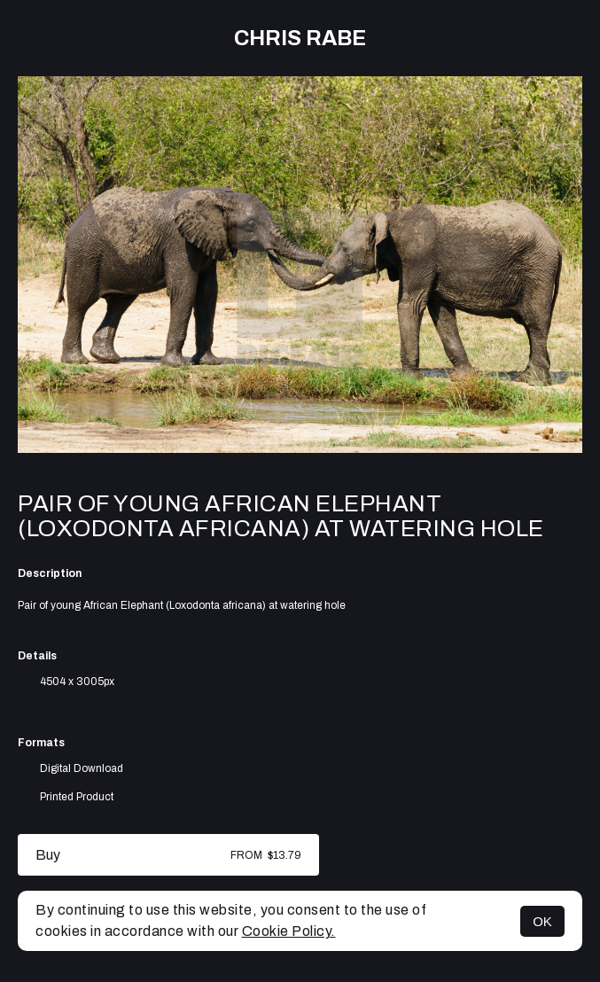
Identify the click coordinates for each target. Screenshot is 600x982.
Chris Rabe (300, 38)
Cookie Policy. (289, 931)
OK (542, 921)
